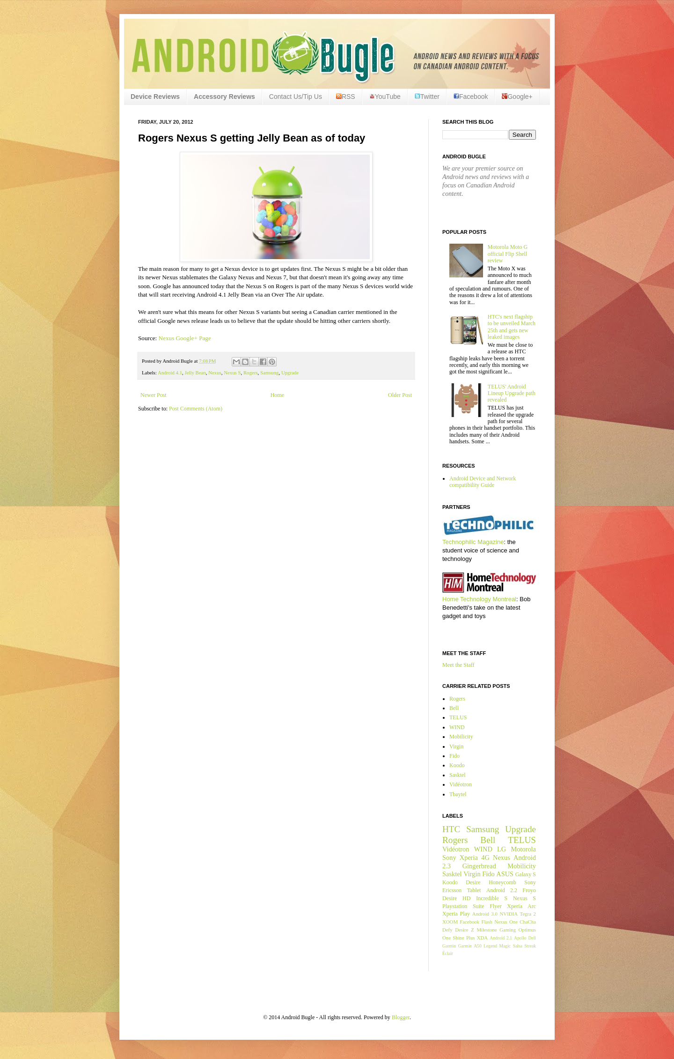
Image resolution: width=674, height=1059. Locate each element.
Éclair (447, 953)
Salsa (517, 945)
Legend (490, 945)
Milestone (486, 929)
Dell (532, 937)
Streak (530, 945)
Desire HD (456, 898)
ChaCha (528, 922)
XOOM (450, 922)
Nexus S (232, 372)
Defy (447, 929)
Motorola (523, 849)
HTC (451, 829)
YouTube (385, 96)
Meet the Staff (458, 665)
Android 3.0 (485, 914)
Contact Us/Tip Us (295, 96)
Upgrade (290, 372)
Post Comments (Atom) (195, 408)
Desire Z (464, 929)
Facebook (471, 96)
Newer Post (153, 395)
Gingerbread (479, 866)
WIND (457, 727)
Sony (449, 857)
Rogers (250, 372)
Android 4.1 (170, 372)
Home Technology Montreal (479, 599)
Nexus (214, 372)
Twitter (427, 96)
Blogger (401, 1017)
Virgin (456, 746)
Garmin (449, 945)
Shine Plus (464, 937)
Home (277, 395)
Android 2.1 (501, 937)
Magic (505, 945)
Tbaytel (458, 794)
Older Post (400, 395)
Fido (454, 756)
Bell (454, 708)
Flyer (495, 906)
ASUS (504, 874)
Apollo (520, 937)
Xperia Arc (521, 906)
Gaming (507, 929)
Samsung (269, 372)
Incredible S (491, 898)
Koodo (457, 765)
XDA (482, 937)
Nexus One (506, 922)
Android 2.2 (501, 890)
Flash (486, 922)
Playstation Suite (463, 906)
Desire (473, 882)
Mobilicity (461, 736)
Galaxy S (525, 874)
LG (501, 849)
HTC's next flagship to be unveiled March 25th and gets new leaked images (511, 326)
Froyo (529, 890)
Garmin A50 (470, 945)
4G (485, 857)
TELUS (458, 717)
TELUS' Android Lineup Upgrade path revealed (511, 393)
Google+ (517, 96)
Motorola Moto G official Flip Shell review (507, 254)
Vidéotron (460, 784)
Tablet (474, 890)
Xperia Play (456, 913)
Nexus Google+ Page (185, 338)
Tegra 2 (528, 914)
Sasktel (457, 775)
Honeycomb (502, 882)
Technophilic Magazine (473, 541)
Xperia (469, 857)
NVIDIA (509, 914)
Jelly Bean (194, 372)
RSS (345, 96)
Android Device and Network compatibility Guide (482, 481)
